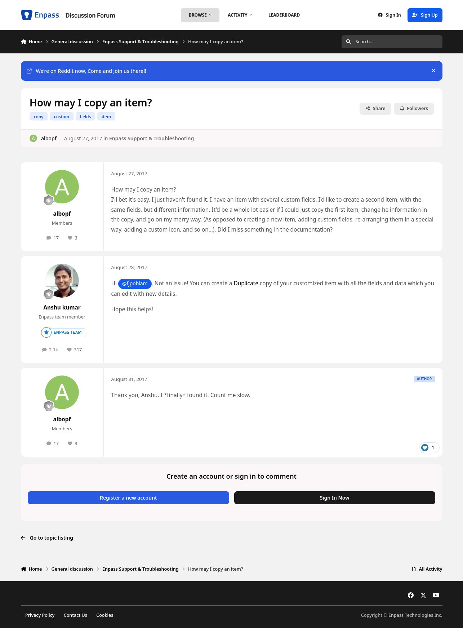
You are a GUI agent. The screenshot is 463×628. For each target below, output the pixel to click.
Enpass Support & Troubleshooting (151, 138)
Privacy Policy (39, 615)
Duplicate (245, 283)
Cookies (104, 615)
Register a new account (128, 497)
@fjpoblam (135, 283)
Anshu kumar (61, 307)
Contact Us (75, 615)
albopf (48, 138)
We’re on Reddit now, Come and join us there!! (86, 70)
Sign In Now (335, 497)
